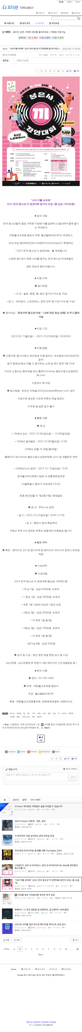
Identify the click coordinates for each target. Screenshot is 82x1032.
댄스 (28, 713)
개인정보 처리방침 (49, 1022)
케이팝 (70, 713)
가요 (33, 713)
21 (78, 949)
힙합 (18, 717)
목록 (6, 940)
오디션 (10, 7)
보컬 (38, 713)
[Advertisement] (41, 999)
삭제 (76, 71)
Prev (6, 949)
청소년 (12, 713)
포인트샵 (76, 13)
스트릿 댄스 (26, 717)
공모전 (16, 800)
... (71, 949)
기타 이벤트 (35, 800)
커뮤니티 (40, 13)
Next (41, 954)
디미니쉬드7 (27, 8)
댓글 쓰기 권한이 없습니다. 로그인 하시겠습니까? (28, 775)
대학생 (19, 713)
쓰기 (75, 940)
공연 (24, 800)
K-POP (64, 713)
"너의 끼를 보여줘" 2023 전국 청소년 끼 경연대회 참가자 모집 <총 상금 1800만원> (41, 49)
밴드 (33, 717)
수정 (68, 71)
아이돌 (12, 717)
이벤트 (6, 32)
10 (66, 949)
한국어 (77, 2)
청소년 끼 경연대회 (9, 55)
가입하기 (69, 2)
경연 (49, 713)
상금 (54, 713)
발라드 (39, 717)
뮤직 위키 (52, 13)
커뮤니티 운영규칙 (33, 1022)
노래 (44, 713)
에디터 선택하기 (70, 769)
